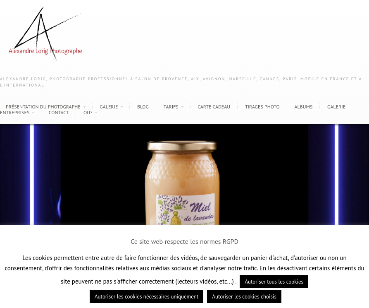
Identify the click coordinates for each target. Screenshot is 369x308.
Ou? (87, 112)
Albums (303, 106)
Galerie (109, 106)
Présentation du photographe (43, 106)
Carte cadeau (214, 106)
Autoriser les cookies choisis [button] (244, 296)
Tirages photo (262, 106)
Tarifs (171, 106)
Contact (59, 112)
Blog (143, 106)
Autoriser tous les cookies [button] (274, 281)
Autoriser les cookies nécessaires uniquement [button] (146, 296)
